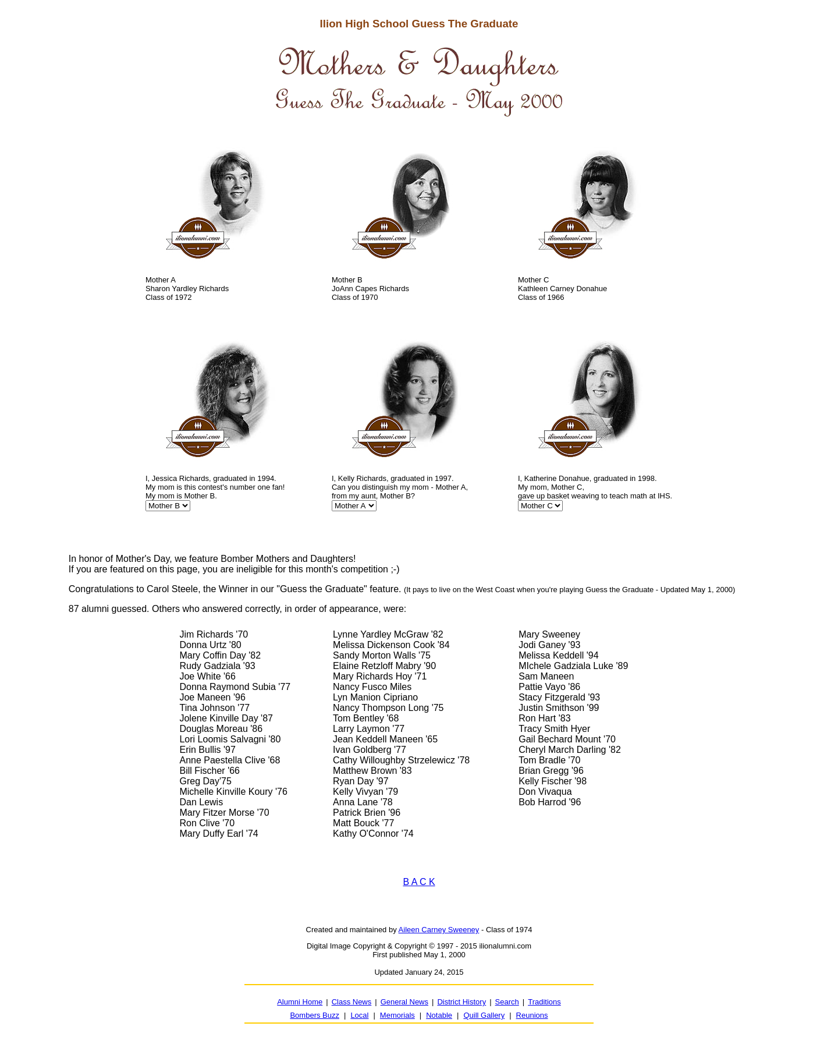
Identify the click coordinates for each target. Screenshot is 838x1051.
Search (507, 1001)
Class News (352, 1001)
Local (359, 1015)
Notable (439, 1015)
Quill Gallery (484, 1015)
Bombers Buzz (314, 1015)
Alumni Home (299, 1001)
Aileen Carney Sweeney (439, 929)
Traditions (544, 1001)
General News (404, 1001)
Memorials (397, 1015)
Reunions (532, 1015)
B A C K (419, 882)
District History (461, 1001)
